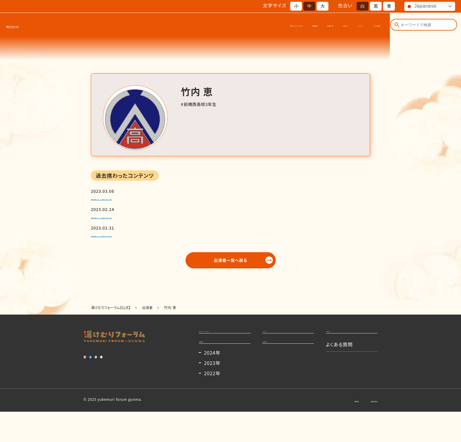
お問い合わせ (320, 430)
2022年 (212, 403)
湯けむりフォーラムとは (191, 25)
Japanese (421, 6)
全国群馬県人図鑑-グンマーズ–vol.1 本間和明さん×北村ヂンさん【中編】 (182, 224)
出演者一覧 (268, 25)
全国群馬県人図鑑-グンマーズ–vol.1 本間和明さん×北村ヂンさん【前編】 (182, 248)
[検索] (396, 26)
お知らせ (299, 25)
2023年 (212, 393)
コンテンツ (330, 25)
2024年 (212, 382)
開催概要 (236, 25)
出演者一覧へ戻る (230, 276)
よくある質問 (366, 25)
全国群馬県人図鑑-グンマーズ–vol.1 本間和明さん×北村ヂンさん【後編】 (182, 201)
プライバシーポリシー (360, 430)
